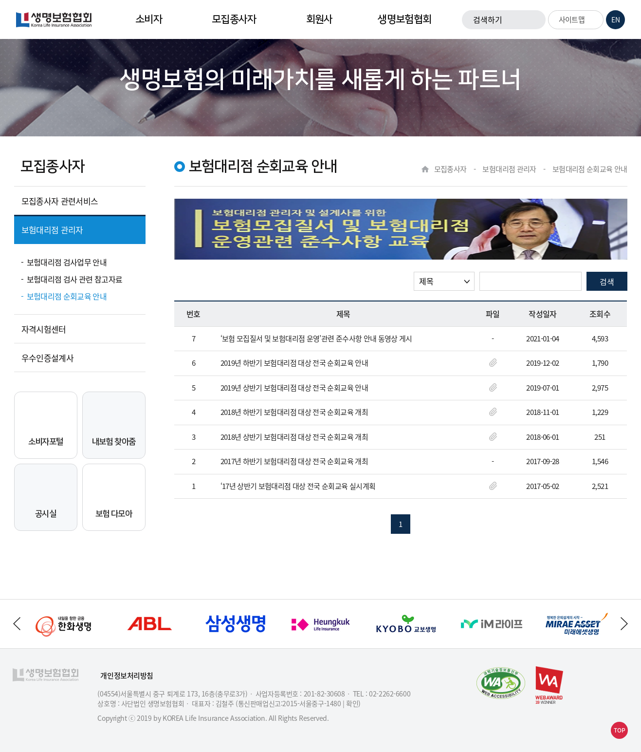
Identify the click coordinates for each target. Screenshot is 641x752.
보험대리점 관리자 (52, 230)
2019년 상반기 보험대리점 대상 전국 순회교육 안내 (294, 388)
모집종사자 (234, 19)
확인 (352, 703)
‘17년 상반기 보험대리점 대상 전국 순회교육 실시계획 (298, 486)
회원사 (319, 19)
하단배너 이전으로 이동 (16, 624)
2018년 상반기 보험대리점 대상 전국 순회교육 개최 (294, 437)
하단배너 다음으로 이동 (624, 624)
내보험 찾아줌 (114, 424)
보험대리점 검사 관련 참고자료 (75, 279)
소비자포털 (45, 424)
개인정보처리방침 (126, 676)
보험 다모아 (113, 496)
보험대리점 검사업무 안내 (67, 262)
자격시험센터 (43, 329)
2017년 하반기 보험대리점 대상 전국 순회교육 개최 (294, 462)
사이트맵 (577, 19)
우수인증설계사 (47, 358)
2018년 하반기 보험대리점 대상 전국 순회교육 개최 (294, 412)
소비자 (148, 19)
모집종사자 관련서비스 (59, 201)
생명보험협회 (404, 19)
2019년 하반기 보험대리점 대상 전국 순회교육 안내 (294, 363)
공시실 (46, 496)
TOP (619, 730)
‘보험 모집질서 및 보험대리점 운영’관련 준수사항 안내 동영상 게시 (316, 339)
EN (615, 19)
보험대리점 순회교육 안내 (67, 296)
